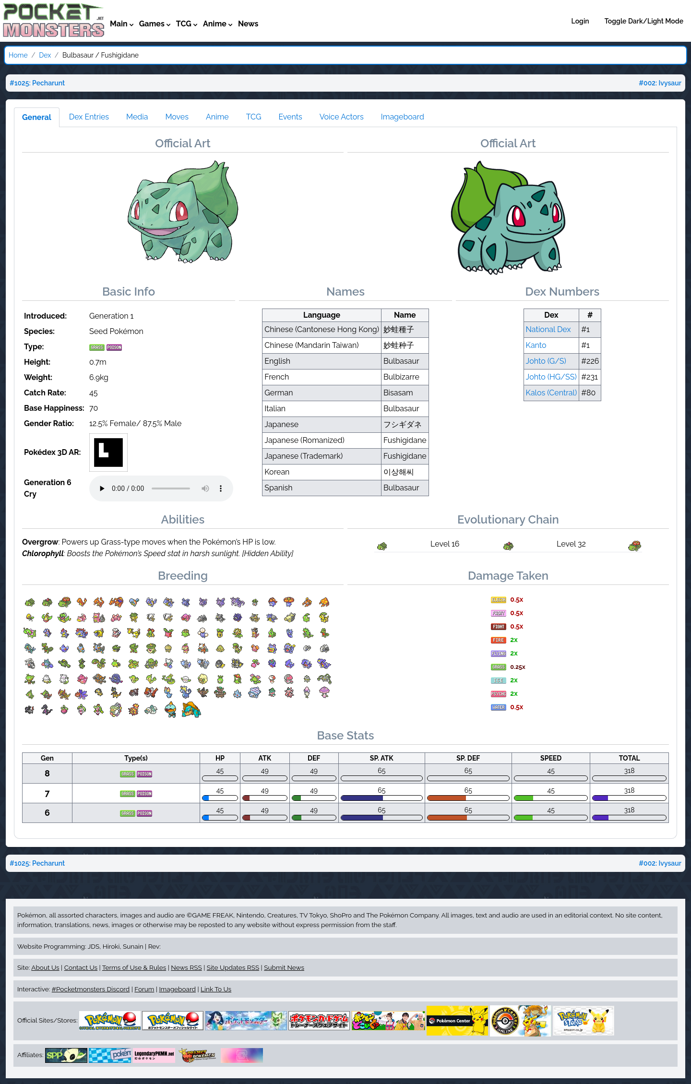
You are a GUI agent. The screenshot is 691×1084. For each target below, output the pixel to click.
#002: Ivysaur (660, 83)
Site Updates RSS (233, 967)
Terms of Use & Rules (134, 967)
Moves (177, 116)
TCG (254, 116)
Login (580, 21)
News (248, 23)
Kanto (536, 345)
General (36, 117)
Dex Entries (89, 116)
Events (290, 116)
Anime (217, 116)
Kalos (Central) (551, 392)
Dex (45, 55)
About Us (45, 967)
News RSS (186, 967)
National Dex (548, 329)
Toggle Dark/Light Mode (644, 21)
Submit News (284, 967)
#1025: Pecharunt (37, 83)
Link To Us (216, 989)
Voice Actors (342, 116)
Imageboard (402, 116)
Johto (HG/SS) (551, 376)
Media (137, 116)
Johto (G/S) (546, 361)
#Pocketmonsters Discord (91, 989)
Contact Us (80, 967)
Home (18, 55)
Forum (144, 989)
